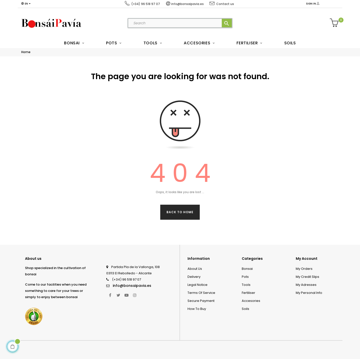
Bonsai (247, 268)
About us (195, 268)
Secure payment (201, 300)
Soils (245, 308)
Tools (246, 284)
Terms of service (201, 292)
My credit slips (307, 276)
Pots (245, 276)
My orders (304, 268)
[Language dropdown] (26, 4)
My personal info (309, 292)
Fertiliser (248, 292)
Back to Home (180, 212)
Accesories (251, 300)
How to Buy (197, 308)
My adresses (306, 284)
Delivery (194, 276)
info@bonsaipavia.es (132, 285)
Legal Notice (198, 284)
